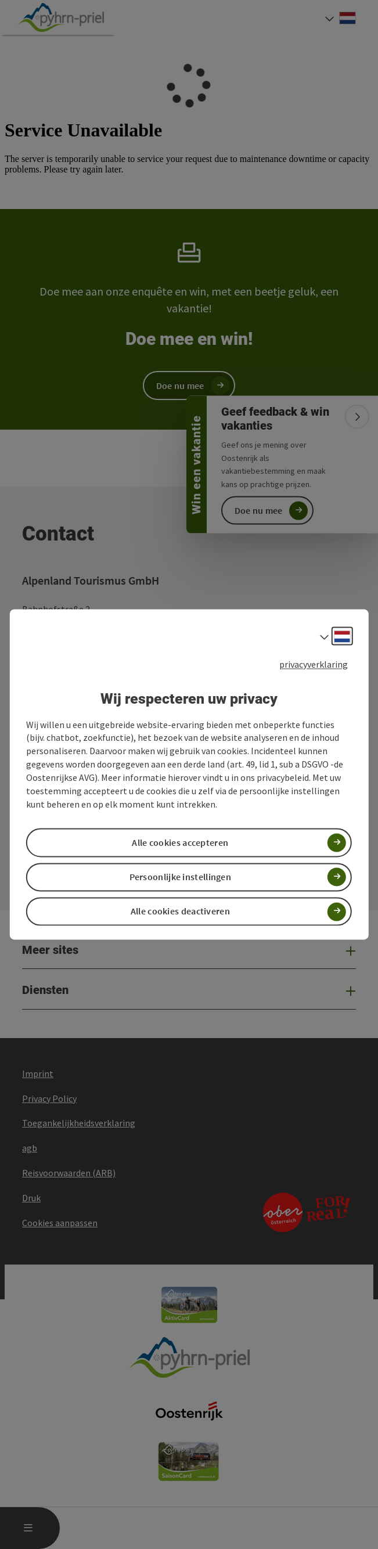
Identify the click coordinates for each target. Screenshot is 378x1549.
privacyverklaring (313, 664)
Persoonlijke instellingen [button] (180, 876)
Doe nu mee (259, 510)
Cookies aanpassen (60, 1223)
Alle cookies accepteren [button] (180, 842)
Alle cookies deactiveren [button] (180, 911)
